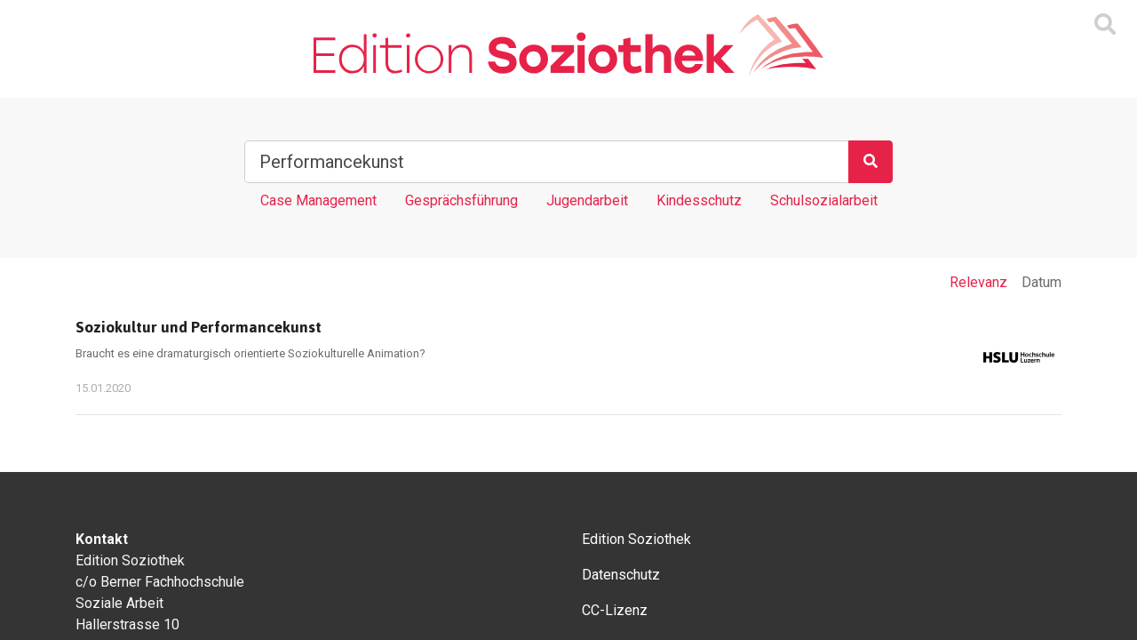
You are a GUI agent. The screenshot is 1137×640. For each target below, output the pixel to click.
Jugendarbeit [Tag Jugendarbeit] (587, 200)
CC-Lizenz (615, 610)
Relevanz (978, 282)
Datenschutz (621, 574)
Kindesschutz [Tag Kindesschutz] (699, 200)
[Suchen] (870, 161)
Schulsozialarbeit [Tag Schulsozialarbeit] (824, 200)
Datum (1041, 282)
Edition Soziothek (636, 539)
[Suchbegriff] (546, 161)
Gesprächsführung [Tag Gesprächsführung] (461, 200)
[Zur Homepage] (568, 45)
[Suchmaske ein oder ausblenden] (1105, 25)
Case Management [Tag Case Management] (318, 200)
